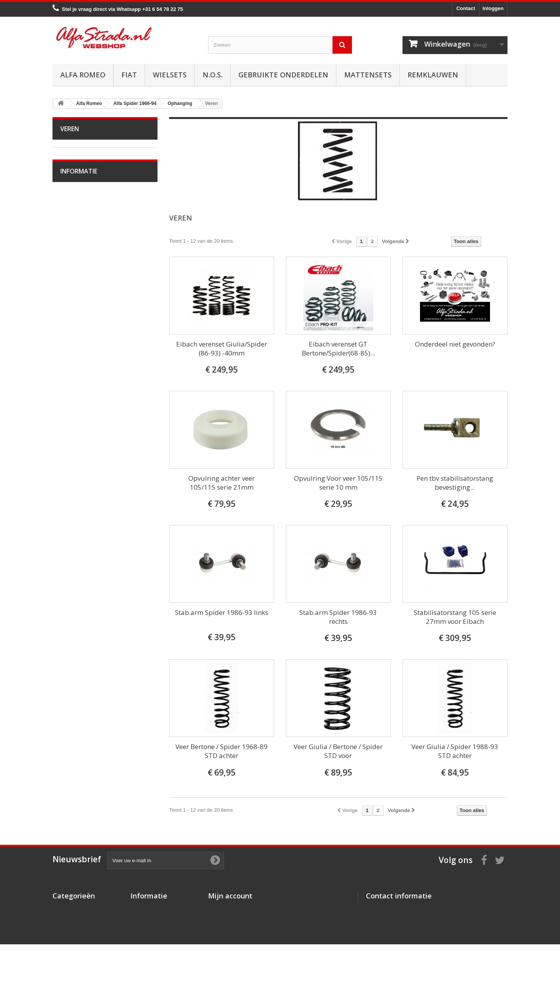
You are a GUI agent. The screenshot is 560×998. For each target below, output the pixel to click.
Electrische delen (85, 394)
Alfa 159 (75, 587)
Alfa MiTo (76, 503)
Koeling (74, 238)
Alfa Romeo (82, 74)
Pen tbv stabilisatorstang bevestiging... (454, 483)
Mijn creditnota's (228, 918)
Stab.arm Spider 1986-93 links (221, 612)
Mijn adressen (225, 928)
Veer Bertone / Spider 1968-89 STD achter (221, 751)
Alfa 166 (75, 624)
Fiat (129, 74)
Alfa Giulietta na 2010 (90, 491)
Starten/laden (80, 226)
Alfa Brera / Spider (86, 599)
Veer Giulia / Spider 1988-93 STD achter (454, 751)
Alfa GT (74, 636)
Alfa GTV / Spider (85, 648)
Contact (465, 8)
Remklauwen (433, 74)
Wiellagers (77, 358)
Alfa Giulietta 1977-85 (90, 479)
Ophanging (78, 310)
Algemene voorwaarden (92, 746)
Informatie (78, 701)
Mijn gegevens (225, 939)
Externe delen (81, 443)
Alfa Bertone (79, 165)
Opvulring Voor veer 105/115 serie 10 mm (338, 483)
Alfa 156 (75, 575)
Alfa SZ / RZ (79, 660)
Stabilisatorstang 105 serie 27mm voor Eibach (455, 617)
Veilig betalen (81, 734)
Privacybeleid (146, 949)
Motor (72, 202)
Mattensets (368, 74)
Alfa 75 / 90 (78, 527)
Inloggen (493, 8)
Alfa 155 (75, 563)
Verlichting (77, 407)
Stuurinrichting (82, 298)
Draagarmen (79, 322)
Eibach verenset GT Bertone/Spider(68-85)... (338, 348)
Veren (72, 346)
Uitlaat (72, 250)
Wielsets (170, 74)
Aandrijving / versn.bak (91, 274)
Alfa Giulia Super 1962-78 (94, 177)
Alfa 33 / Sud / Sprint (89, 515)
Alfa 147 (75, 551)
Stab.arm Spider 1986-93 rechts (338, 617)
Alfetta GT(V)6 (82, 467)
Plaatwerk (77, 419)
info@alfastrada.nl (417, 939)
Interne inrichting (84, 431)
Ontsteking (78, 214)
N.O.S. (212, 74)
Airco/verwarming (85, 382)
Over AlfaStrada (83, 722)
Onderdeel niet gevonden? (455, 344)
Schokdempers (82, 334)
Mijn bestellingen (228, 908)
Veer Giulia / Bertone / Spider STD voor (338, 751)
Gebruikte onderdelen (283, 74)
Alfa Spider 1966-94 (88, 190)
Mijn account (230, 895)
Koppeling (77, 262)
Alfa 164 (75, 612)
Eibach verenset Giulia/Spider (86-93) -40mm (221, 348)
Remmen (76, 286)
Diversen (75, 370)
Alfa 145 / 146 (81, 539)
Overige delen (81, 455)
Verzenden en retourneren (95, 757)
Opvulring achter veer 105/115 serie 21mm (221, 483)
